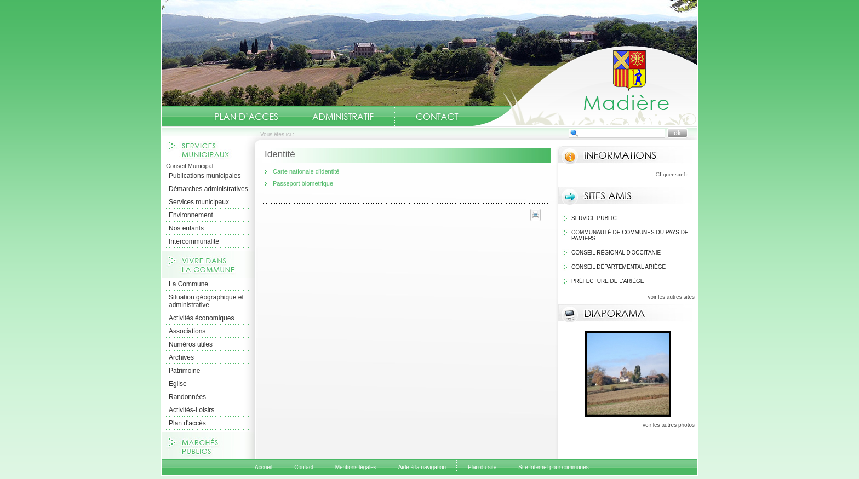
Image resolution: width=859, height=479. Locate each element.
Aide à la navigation (422, 467)
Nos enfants (186, 228)
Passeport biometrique (303, 183)
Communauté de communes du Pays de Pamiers (630, 235)
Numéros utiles (191, 344)
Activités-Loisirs (191, 410)
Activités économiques (201, 318)
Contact (437, 116)
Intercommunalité (194, 241)
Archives (181, 357)
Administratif (342, 116)
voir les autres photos (669, 425)
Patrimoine (184, 370)
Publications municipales (204, 176)
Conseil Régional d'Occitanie (616, 253)
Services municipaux (199, 202)
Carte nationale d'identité (306, 171)
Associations (187, 331)
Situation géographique (248, 116)
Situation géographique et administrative (206, 301)
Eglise (178, 384)
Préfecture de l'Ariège (607, 281)
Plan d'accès (187, 423)
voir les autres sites (671, 297)
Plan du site (482, 467)
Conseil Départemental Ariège (618, 267)
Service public (594, 218)
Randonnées (187, 397)
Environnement (191, 215)
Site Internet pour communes (553, 467)
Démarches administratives (208, 189)
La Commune (188, 284)
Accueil (585, 85)
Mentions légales (355, 467)
